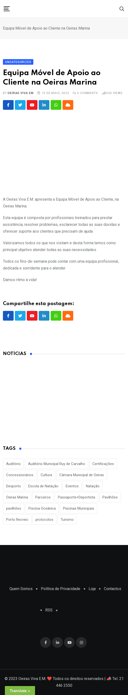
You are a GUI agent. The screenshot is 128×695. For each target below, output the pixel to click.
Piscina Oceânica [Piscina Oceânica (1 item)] (42, 508)
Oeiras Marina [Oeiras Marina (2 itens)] (17, 497)
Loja (92, 588)
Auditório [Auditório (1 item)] (13, 464)
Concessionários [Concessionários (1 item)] (19, 475)
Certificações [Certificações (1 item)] (103, 464)
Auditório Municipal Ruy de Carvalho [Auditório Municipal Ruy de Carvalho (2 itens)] (56, 464)
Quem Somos (21, 588)
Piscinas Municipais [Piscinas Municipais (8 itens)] (78, 508)
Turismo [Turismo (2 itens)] (67, 519)
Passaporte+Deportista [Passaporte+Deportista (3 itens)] (76, 497)
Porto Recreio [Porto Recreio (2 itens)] (17, 519)
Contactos (112, 588)
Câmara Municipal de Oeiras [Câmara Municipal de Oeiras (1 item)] (81, 475)
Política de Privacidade (60, 588)
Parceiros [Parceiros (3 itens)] (43, 497)
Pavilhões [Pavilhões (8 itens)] (110, 497)
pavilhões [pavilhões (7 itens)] (13, 508)
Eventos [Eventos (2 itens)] (72, 486)
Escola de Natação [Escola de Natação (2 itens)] (43, 486)
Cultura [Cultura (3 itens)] (46, 475)
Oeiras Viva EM (20, 93)
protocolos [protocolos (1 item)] (44, 519)
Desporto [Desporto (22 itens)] (13, 486)
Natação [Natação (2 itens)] (93, 486)
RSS (49, 610)
